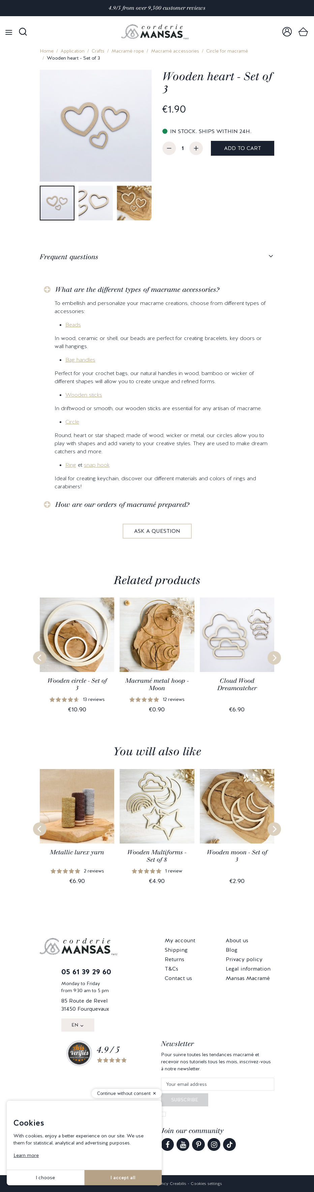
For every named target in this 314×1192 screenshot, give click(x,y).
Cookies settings (206, 1183)
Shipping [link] (176, 949)
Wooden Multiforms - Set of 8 (156, 856)
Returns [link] (174, 959)
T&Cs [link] (171, 968)
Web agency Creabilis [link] (165, 1183)
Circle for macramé (227, 51)
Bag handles (80, 359)
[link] (287, 32)
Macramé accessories (175, 51)
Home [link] (47, 51)
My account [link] (180, 940)
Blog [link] (232, 949)
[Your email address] (217, 1084)
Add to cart (242, 148)
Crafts (98, 51)
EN (74, 1025)
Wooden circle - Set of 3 (77, 684)
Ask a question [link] (157, 530)
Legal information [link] (248, 968)
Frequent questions (69, 257)
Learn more (26, 1155)
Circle (72, 421)
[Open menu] (9, 32)
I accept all (123, 1177)
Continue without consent (124, 1093)
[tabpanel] (157, 405)
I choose (45, 1177)
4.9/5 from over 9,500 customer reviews (157, 8)
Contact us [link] (178, 978)
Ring (70, 464)
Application (73, 51)
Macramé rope (128, 51)
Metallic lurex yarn (77, 852)
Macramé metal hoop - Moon (157, 684)
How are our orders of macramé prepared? (122, 504)
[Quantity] (182, 148)
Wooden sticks (83, 394)
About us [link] (237, 940)
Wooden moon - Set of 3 (237, 856)
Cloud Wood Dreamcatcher (237, 684)
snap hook (96, 464)
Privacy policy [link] (244, 959)
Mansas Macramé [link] (248, 978)
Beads (73, 324)
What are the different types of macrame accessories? (137, 289)
